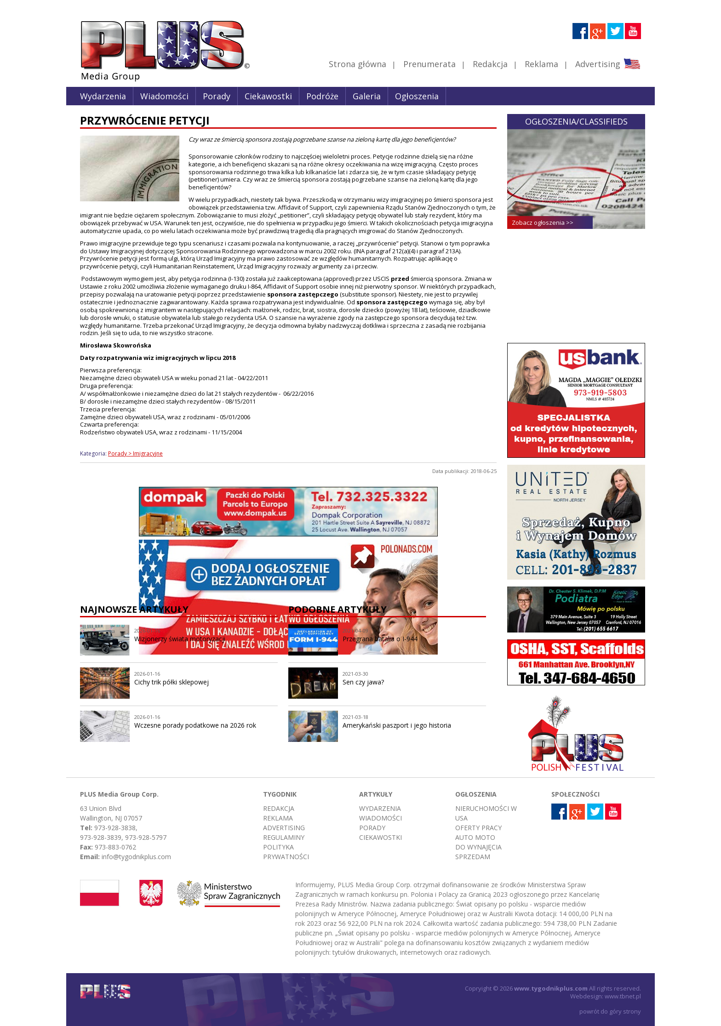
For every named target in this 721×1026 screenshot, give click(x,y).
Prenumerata (429, 63)
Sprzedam (472, 856)
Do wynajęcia (478, 847)
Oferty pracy (478, 827)
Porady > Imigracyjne (135, 453)
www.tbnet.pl (623, 996)
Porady (216, 96)
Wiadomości (164, 96)
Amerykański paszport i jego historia (397, 725)
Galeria (367, 96)
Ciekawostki (268, 96)
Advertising (607, 64)
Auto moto (475, 837)
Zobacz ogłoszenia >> (542, 222)
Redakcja (490, 63)
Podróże (322, 96)
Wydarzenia (103, 96)
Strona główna (357, 63)
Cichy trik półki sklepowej (171, 682)
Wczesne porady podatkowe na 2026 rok (195, 725)
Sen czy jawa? (363, 682)
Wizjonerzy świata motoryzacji (179, 638)
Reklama (541, 63)
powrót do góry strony (610, 1011)
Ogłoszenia (417, 96)
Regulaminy (283, 837)
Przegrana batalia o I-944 (380, 638)
